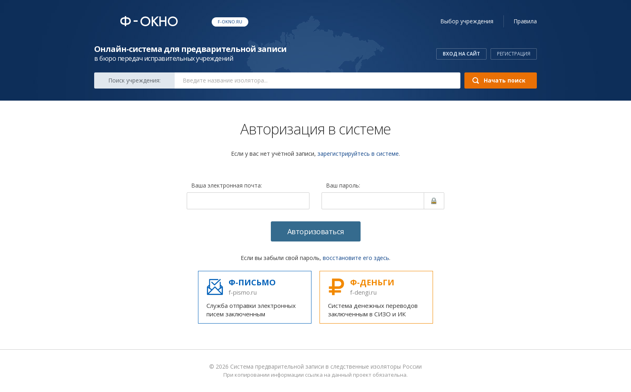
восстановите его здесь (356, 258)
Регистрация (513, 53)
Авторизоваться (315, 231)
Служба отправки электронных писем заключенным (254, 297)
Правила (525, 21)
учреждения (466, 21)
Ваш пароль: (343, 186)
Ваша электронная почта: (226, 186)
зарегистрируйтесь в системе (358, 153)
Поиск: (134, 80)
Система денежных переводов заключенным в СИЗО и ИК (376, 297)
